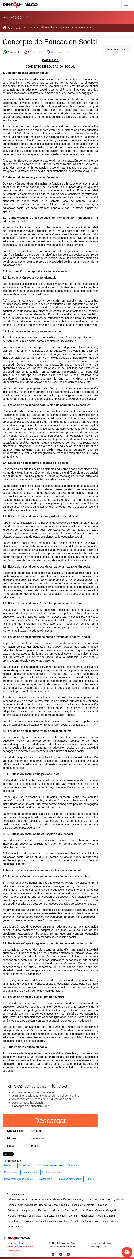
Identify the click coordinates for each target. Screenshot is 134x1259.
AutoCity (21, 1246)
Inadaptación (30, 1172)
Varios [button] (114, 1221)
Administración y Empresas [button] (22, 1199)
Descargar (50, 1120)
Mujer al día (14, 1250)
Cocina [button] (43, 1204)
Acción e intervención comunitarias (33, 1092)
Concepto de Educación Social (31, 1106)
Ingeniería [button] (61, 1215)
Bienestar (9, 1165)
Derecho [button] (53, 1204)
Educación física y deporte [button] (22, 1210)
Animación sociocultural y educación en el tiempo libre (45, 1095)
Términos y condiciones (101, 1243)
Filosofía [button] (80, 1210)
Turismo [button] (104, 1221)
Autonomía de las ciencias (28, 1102)
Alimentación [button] (59, 1199)
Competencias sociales (50, 1165)
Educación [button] (101, 1204)
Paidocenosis (45, 1179)
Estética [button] (69, 1210)
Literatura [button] (74, 1215)
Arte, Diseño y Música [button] (112, 1199)
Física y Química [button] (95, 1210)
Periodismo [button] (14, 1221)
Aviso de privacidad (99, 1246)
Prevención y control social (18, 1179)
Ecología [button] (64, 1204)
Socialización (26, 1165)
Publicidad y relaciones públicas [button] (52, 1221)
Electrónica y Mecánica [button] (50, 1210)
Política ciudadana (52, 1172)
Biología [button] (12, 1204)
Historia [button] (12, 1215)
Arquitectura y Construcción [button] (83, 1199)
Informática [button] (48, 1215)
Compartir (13, 52)
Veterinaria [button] (14, 1226)
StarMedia (11, 1246)
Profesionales (11, 1172)
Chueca (29, 1246)
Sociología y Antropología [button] (85, 1221)
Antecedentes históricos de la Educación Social (41, 1099)
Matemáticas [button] (87, 1215)
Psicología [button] (27, 1221)
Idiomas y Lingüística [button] (29, 1215)
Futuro (90, 1179)
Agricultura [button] (45, 1199)
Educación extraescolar (69, 1179)
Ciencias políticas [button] (27, 1204)
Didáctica (72, 1165)
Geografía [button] (111, 1210)
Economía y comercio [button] (82, 1204)
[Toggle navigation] (126, 5)
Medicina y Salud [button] (105, 1215)
